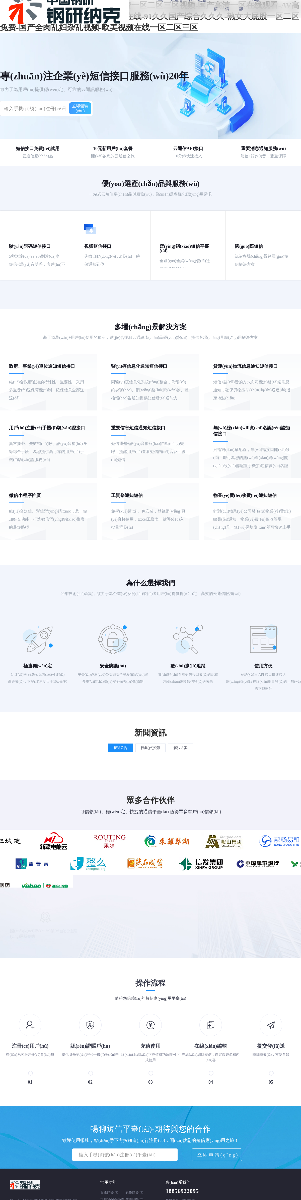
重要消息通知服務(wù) (263, 148)
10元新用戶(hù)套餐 (113, 148)
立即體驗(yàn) (80, 108)
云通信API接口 (188, 148)
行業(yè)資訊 (151, 746)
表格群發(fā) (134, 1190)
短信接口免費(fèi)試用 (38, 148)
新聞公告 (120, 746)
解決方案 (181, 746)
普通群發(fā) (109, 1190)
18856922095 (182, 1189)
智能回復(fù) (134, 1197)
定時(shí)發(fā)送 (112, 1197)
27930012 (188, 1198)
